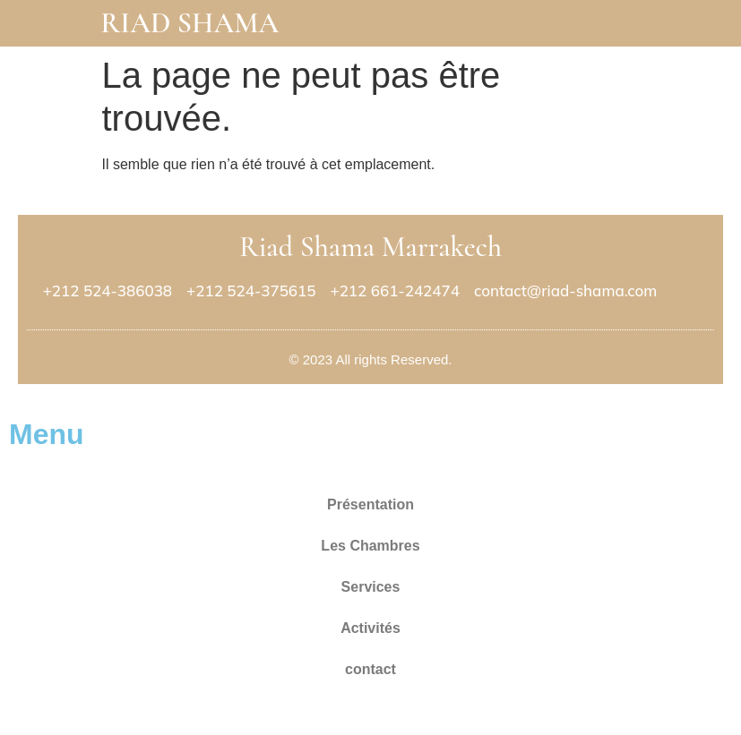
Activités (370, 628)
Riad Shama (189, 22)
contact (370, 669)
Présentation (370, 504)
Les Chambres (370, 545)
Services (371, 586)
